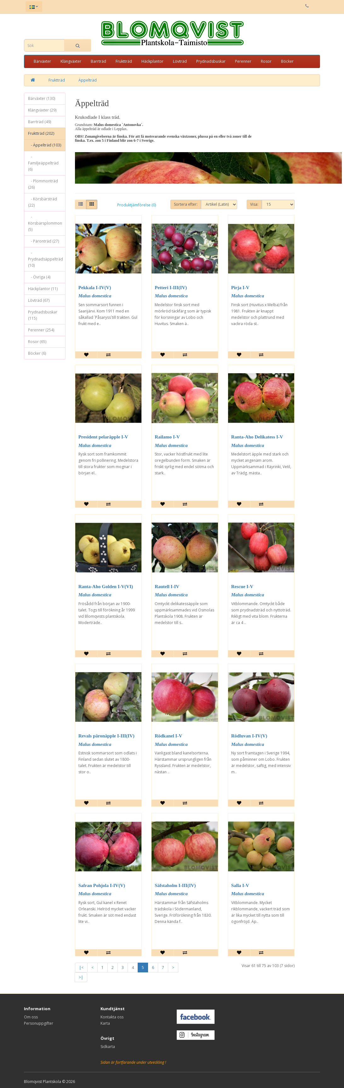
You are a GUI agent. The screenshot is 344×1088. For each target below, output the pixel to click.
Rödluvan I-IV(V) (249, 735)
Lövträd (180, 61)
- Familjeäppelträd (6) (43, 163)
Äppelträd (87, 80)
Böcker (287, 61)
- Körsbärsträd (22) (42, 202)
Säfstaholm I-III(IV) (175, 885)
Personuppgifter (38, 1023)
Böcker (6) (37, 353)
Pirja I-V (240, 287)
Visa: (254, 204)
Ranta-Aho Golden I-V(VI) (105, 586)
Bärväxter (42, 61)
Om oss (31, 1017)
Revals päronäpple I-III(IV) (106, 735)
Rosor (266, 61)
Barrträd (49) (39, 121)
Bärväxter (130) (41, 98)
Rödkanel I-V (168, 735)
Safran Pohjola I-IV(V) (101, 885)
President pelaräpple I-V (103, 436)
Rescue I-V (242, 586)
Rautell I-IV (167, 586)
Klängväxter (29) (42, 110)
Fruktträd (124, 61)
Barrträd (98, 61)
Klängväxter (70, 61)
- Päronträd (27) (43, 241)
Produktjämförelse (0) (136, 205)
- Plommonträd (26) (43, 184)
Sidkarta (107, 1046)
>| (81, 977)
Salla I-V (240, 885)
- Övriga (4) (39, 277)
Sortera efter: (186, 204)
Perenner (243, 61)
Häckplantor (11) (43, 288)
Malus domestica (95, 295)
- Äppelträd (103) (44, 145)
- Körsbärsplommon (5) (45, 223)
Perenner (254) (41, 330)
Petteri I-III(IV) (171, 287)
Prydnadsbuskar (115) (42, 315)
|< (81, 967)
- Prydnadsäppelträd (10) (45, 259)
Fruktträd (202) (41, 133)
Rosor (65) (37, 341)
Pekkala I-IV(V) (94, 287)
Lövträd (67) (38, 300)
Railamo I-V (167, 436)
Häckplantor (152, 61)
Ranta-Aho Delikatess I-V (257, 436)
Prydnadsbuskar (211, 61)
